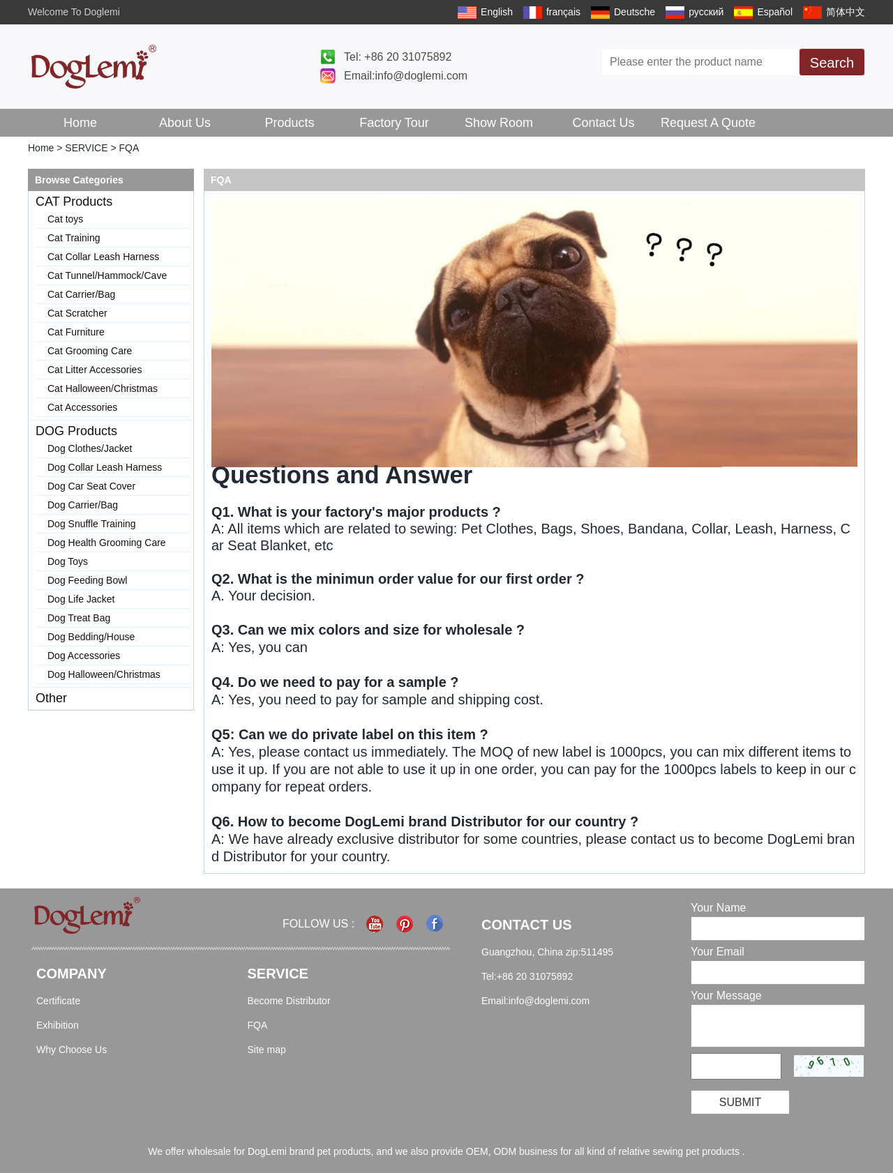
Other (51, 698)
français (563, 11)
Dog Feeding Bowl (87, 580)
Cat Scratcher (77, 313)
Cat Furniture (76, 332)
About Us (185, 123)
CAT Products (74, 202)
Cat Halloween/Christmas (102, 388)
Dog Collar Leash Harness (104, 467)
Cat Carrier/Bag (81, 294)
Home (80, 123)
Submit (740, 1102)
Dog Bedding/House (91, 636)
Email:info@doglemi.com (405, 76)
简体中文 (845, 11)
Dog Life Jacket (81, 599)
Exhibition (57, 1025)
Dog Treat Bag (78, 617)
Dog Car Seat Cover (91, 486)
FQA (258, 1025)
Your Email (717, 952)
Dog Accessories (83, 655)
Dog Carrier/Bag (82, 504)
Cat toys (65, 219)
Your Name (718, 908)
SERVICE (86, 147)
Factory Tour (394, 123)
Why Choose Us (71, 1049)
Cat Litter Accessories (94, 369)
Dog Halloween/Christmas (103, 674)
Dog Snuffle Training (91, 523)
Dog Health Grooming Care (106, 542)
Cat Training (73, 237)
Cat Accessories (82, 407)
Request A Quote (708, 123)
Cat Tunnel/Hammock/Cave (107, 275)
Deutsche (634, 11)
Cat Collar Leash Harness (103, 256)
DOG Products (76, 431)
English (497, 11)
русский (706, 11)
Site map (267, 1049)
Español (775, 11)
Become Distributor (289, 1000)
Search (832, 62)
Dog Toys (67, 561)
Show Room (499, 123)
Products (289, 123)
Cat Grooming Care (89, 350)
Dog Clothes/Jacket (89, 448)
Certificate (58, 1000)
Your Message (726, 995)
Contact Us (603, 123)
